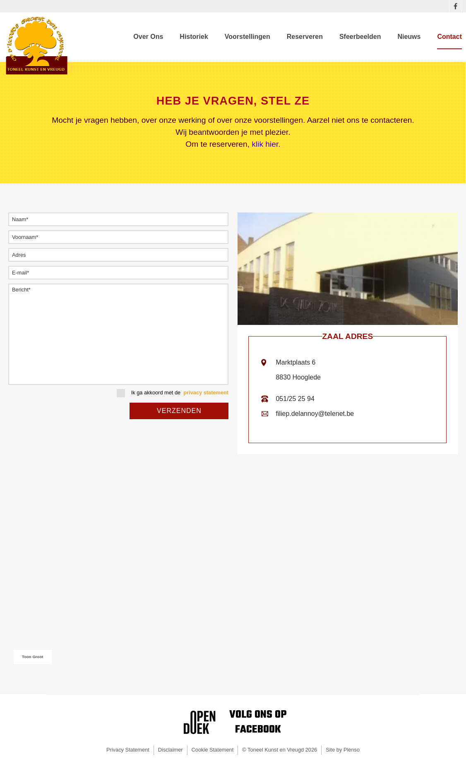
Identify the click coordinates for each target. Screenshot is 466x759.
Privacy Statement (127, 750)
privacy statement (205, 393)
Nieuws (408, 36)
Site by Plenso (343, 750)
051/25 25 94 (295, 398)
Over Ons (148, 36)
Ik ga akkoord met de (172, 393)
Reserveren (305, 36)
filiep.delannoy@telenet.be (315, 413)
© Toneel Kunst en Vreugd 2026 (279, 750)
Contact (449, 36)
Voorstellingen (247, 36)
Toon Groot (32, 656)
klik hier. (265, 144)
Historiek (194, 36)
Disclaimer (170, 750)
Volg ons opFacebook (257, 722)
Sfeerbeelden (360, 36)
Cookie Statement (213, 750)
